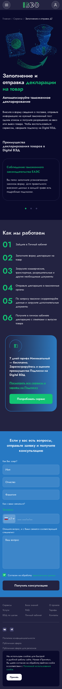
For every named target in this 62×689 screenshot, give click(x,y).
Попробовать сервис (31, 399)
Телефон (8, 510)
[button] (25, 209)
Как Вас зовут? (10, 461)
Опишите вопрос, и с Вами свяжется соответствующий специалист (30, 530)
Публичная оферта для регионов (19, 648)
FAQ (27, 610)
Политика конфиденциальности (19, 638)
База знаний (31, 605)
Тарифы (53, 610)
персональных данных (43, 575)
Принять (14, 677)
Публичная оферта (12, 643)
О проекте (54, 605)
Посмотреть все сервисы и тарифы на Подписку (27, 385)
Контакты (53, 615)
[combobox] (9, 518)
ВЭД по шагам (10, 615)
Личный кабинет (33, 615)
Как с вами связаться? (14, 503)
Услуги (6, 610)
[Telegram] (12, 629)
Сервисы (7, 605)
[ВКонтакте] (5, 629)
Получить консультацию (31, 585)
